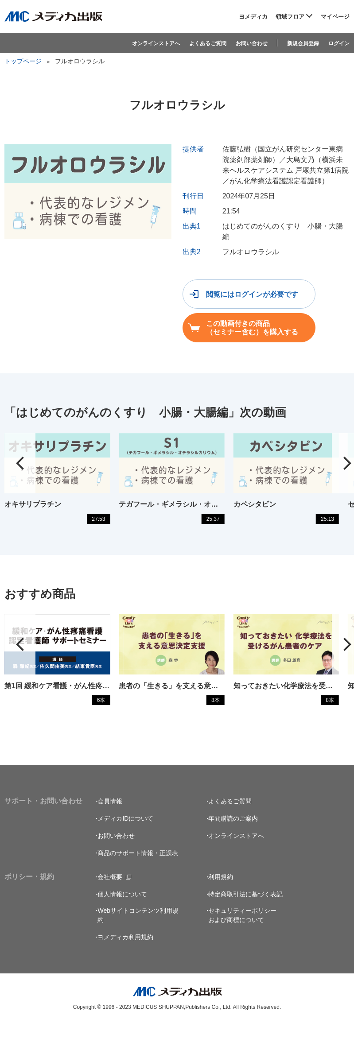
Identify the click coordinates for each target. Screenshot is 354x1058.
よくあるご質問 (207, 43)
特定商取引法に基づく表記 (245, 927)
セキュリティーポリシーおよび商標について (242, 949)
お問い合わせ (252, 43)
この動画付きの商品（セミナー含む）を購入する (252, 328)
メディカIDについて (125, 852)
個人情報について (122, 927)
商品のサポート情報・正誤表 (137, 886)
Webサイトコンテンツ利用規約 (138, 949)
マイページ (335, 16)
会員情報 (109, 834)
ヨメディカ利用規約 (125, 970)
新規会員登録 (303, 43)
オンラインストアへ (156, 43)
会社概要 (109, 910)
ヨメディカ (253, 16)
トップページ (23, 61)
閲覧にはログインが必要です (252, 294)
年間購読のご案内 (233, 852)
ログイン (339, 43)
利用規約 (220, 910)
